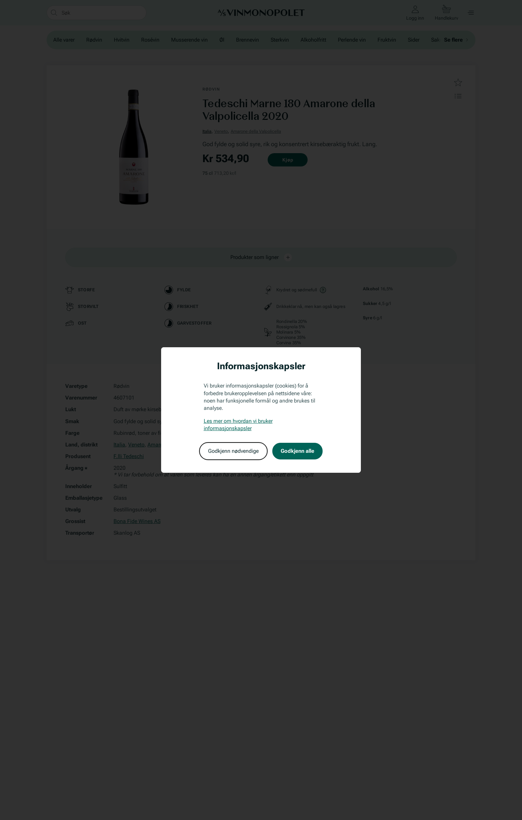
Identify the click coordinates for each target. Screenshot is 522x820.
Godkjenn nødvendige (233, 451)
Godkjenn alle (297, 451)
